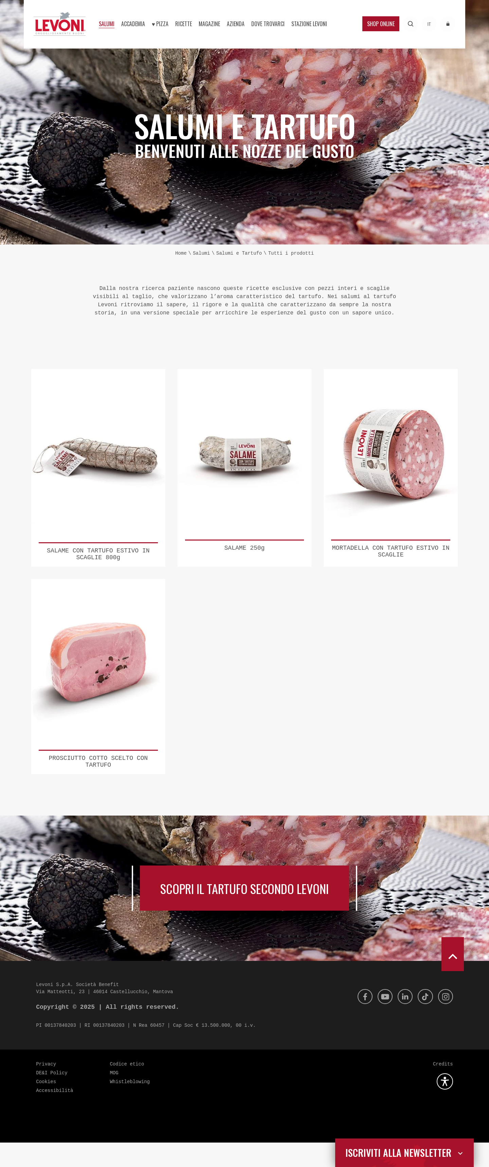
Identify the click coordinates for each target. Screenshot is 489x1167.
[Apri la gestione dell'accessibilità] (445, 1106)
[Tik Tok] (423, 1021)
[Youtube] (381, 1021)
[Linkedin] (402, 1021)
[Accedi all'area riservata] (447, 24)
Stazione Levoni (309, 24)
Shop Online (381, 24)
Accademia (133, 24)
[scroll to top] (452, 979)
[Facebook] (359, 1021)
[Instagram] (445, 1021)
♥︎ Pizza (160, 24)
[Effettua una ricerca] (410, 24)
